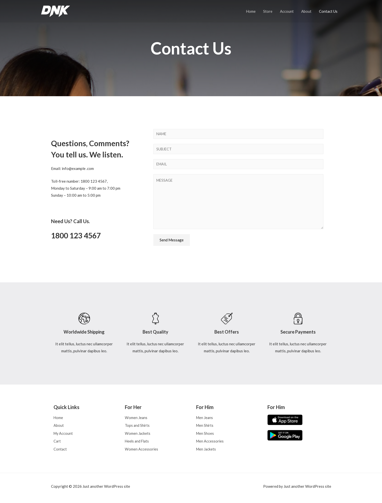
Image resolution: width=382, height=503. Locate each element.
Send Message (172, 241)
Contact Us (328, 11)
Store (267, 11)
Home (251, 11)
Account (287, 11)
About (306, 11)
